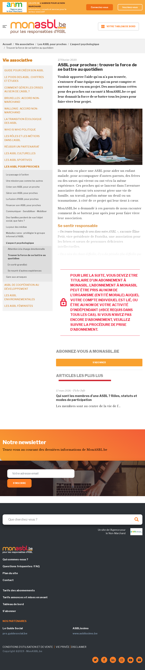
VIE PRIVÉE (62, 646)
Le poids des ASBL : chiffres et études (24, 79)
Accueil (7, 44)
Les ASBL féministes (18, 305)
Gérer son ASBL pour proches (22, 193)
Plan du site (10, 573)
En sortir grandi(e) (17, 264)
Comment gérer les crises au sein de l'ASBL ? (23, 89)
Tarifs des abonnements (19, 590)
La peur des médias (16, 227)
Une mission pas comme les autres (24, 180)
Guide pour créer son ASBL (24, 70)
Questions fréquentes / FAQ (21, 566)
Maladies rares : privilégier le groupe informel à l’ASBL (25, 235)
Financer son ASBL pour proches (23, 205)
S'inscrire (19, 483)
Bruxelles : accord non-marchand (22, 100)
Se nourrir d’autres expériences (25, 270)
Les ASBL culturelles (20, 153)
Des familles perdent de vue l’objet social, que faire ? (24, 219)
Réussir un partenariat (21, 146)
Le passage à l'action (17, 174)
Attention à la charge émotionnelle (26, 249)
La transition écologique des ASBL (23, 121)
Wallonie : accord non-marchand (21, 110)
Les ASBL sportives (18, 159)
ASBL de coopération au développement (21, 286)
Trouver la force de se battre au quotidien (27, 257)
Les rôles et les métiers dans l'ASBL (22, 138)
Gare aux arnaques (16, 276)
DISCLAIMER (78, 646)
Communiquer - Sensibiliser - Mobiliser (26, 211)
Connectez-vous (99, 7)
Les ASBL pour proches (52, 44)
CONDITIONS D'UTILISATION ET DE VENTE (28, 646)
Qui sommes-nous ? (15, 559)
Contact (8, 580)
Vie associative (24, 44)
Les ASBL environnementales (19, 297)
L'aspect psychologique (84, 44)
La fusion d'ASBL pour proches (22, 199)
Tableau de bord (13, 604)
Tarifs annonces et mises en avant (25, 597)
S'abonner (99, 362)
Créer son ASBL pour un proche (23, 186)
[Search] (72, 519)
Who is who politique (20, 129)
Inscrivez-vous (130, 7)
